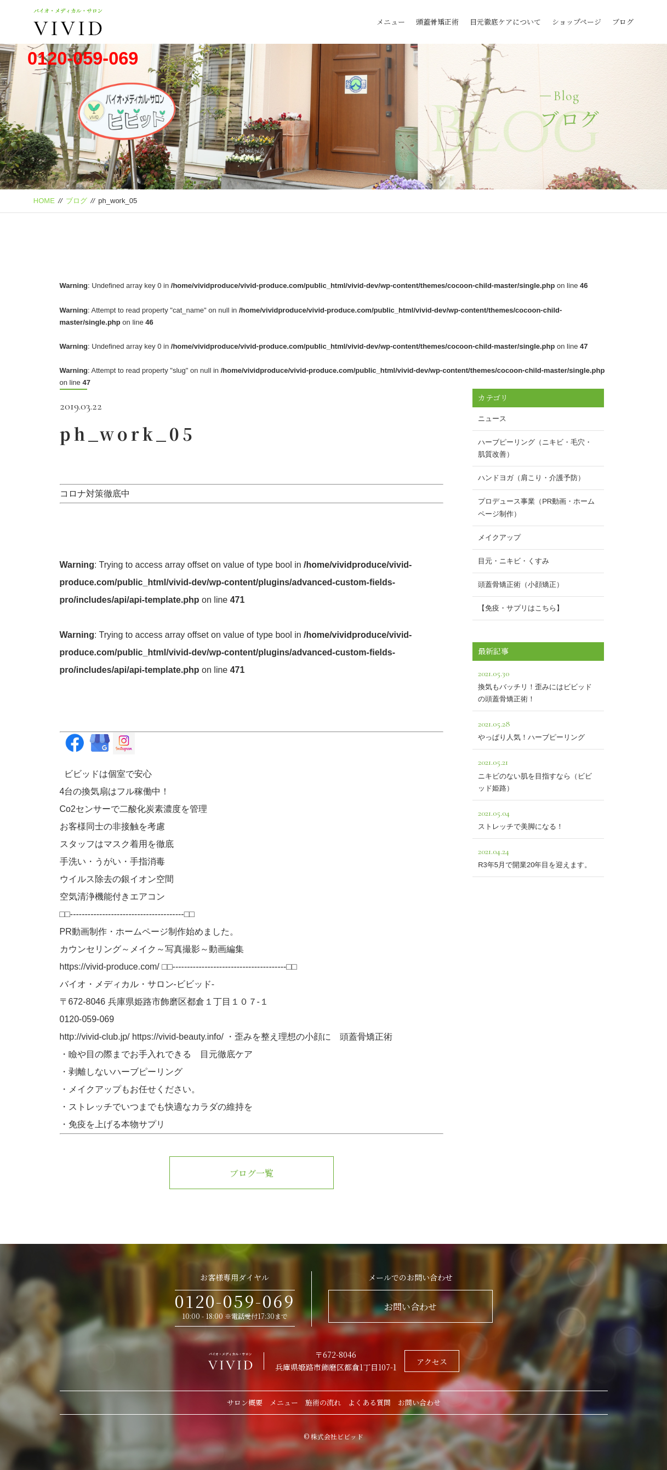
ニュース (492, 418)
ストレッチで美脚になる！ (538, 818)
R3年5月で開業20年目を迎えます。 (538, 856)
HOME (44, 201)
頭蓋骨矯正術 (437, 21)
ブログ (623, 21)
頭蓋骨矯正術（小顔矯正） (520, 584)
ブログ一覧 (251, 1173)
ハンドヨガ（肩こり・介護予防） (531, 478)
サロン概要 (245, 1402)
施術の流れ (323, 1402)
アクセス (432, 1361)
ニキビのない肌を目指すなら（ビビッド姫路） (538, 773)
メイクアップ (499, 537)
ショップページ (576, 21)
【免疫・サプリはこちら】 (520, 608)
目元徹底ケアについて (505, 21)
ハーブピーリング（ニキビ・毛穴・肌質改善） (535, 448)
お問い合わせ (410, 1306)
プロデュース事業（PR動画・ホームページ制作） (536, 507)
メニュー (391, 21)
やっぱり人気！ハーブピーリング (538, 729)
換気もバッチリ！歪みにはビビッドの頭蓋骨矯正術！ (538, 684)
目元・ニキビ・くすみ (513, 561)
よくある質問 (369, 1402)
